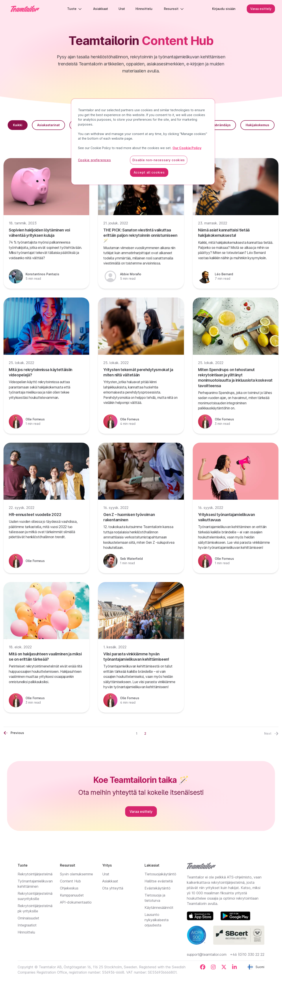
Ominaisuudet (28, 918)
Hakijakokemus (257, 125)
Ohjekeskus (69, 888)
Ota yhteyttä (112, 888)
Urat (105, 874)
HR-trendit (175, 125)
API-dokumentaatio (76, 902)
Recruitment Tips (88, 125)
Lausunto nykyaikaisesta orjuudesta (157, 919)
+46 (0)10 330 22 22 (247, 954)
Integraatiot (27, 925)
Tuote (74, 9)
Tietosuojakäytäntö (160, 874)
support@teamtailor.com (206, 954)
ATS (119, 125)
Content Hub (70, 881)
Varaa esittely (260, 9)
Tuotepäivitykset (141, 139)
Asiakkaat (110, 881)
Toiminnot (144, 125)
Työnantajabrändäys (214, 125)
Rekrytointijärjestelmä (35, 874)
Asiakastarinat (48, 125)
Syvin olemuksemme (76, 874)
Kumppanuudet (72, 895)
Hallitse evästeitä (159, 881)
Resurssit (174, 9)
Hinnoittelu (26, 932)
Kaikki (17, 125)
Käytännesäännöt (159, 907)
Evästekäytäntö (158, 888)
